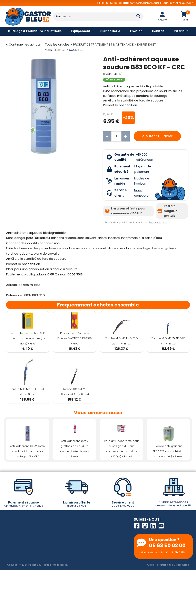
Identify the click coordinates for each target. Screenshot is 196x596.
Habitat (158, 31)
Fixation (136, 31)
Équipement (80, 31)
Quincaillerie (110, 31)
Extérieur (181, 31)
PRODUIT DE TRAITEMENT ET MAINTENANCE (103, 44)
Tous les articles (57, 44)
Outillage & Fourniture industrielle (35, 31)
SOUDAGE (76, 50)
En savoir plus (158, 222)
